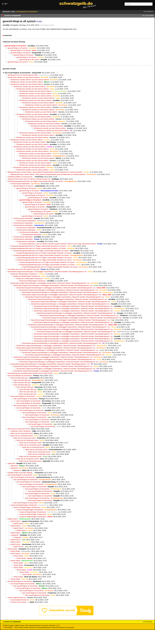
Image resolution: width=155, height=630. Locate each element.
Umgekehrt (14, 535)
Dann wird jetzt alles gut (19, 378)
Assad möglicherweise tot (17, 597)
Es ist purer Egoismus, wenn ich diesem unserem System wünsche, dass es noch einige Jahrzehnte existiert (57, 244)
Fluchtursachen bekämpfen (20, 184)
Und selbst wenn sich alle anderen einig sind (23, 269)
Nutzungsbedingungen (43, 627)
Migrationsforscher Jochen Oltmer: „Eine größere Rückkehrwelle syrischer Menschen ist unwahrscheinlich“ (45, 172)
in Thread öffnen (149, 15)
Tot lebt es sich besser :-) (19, 602)
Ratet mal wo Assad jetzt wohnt (19, 429)
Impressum (32, 627)
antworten (8, 35)
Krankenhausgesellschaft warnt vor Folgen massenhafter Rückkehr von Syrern (35, 181)
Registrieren (150, 11)
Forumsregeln (70, 627)
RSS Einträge (7, 627)
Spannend (11, 463)
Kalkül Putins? (13, 519)
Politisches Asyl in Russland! (21, 431)
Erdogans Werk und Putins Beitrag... (20, 473)
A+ (5, 3)
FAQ (13, 12)
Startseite (6, 12)
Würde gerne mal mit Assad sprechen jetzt (23, 75)
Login (144, 11)
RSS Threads (18, 627)
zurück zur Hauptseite (12, 15)
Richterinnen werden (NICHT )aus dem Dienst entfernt (30, 80)
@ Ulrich (51, 25)
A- (3, 4)
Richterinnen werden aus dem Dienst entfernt (24, 77)
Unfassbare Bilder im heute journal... (20, 177)
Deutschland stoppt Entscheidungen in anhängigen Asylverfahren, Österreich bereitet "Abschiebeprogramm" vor (47, 271)
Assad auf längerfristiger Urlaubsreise (24, 505)
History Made (12, 549)
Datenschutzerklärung (58, 627)
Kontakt (26, 627)
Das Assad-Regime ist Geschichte (18, 73)
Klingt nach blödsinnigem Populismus (24, 274)
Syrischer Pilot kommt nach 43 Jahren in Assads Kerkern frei (29, 179)
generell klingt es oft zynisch (18, 48)
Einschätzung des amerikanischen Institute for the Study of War (30, 373)
